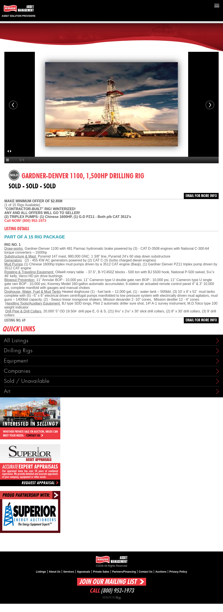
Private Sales (101, 571)
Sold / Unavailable (26, 381)
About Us (54, 571)
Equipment (16, 360)
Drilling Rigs (18, 350)
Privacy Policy (178, 571)
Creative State (118, 597)
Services (68, 571)
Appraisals (83, 571)
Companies (17, 371)
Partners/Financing (124, 571)
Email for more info (201, 196)
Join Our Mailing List (107, 581)
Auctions (160, 571)
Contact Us (145, 571)
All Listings (16, 340)
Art (7, 391)
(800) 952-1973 (117, 591)
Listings (41, 571)
